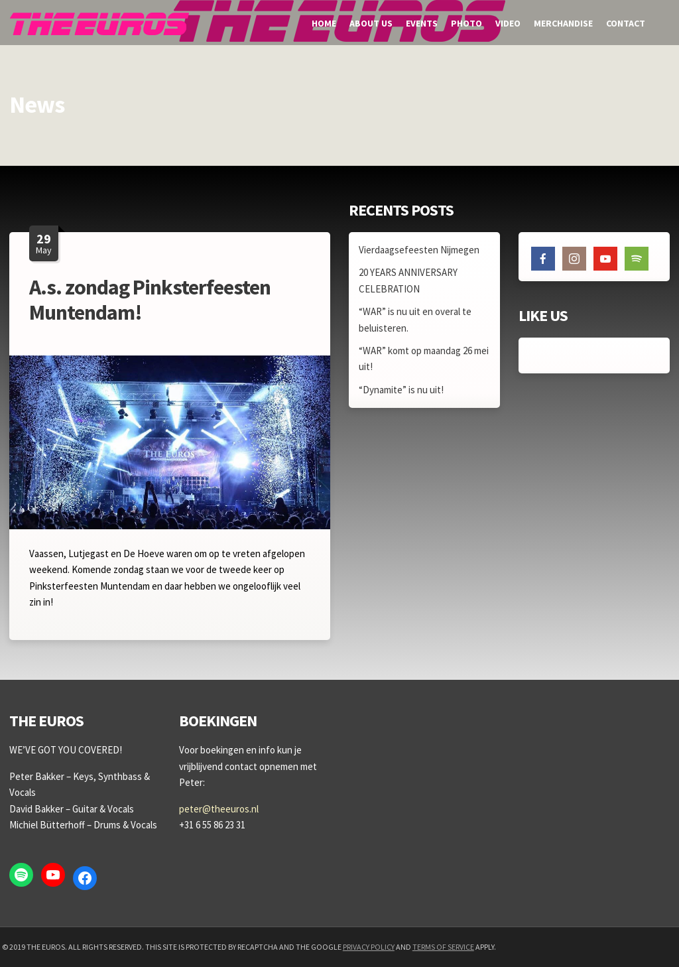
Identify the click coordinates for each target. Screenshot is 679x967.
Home (324, 23)
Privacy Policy (369, 947)
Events (422, 23)
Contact (625, 23)
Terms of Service (443, 947)
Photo (466, 23)
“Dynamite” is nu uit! (401, 389)
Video (508, 23)
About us (371, 23)
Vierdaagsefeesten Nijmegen (419, 249)
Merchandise (563, 23)
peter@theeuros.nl (219, 809)
